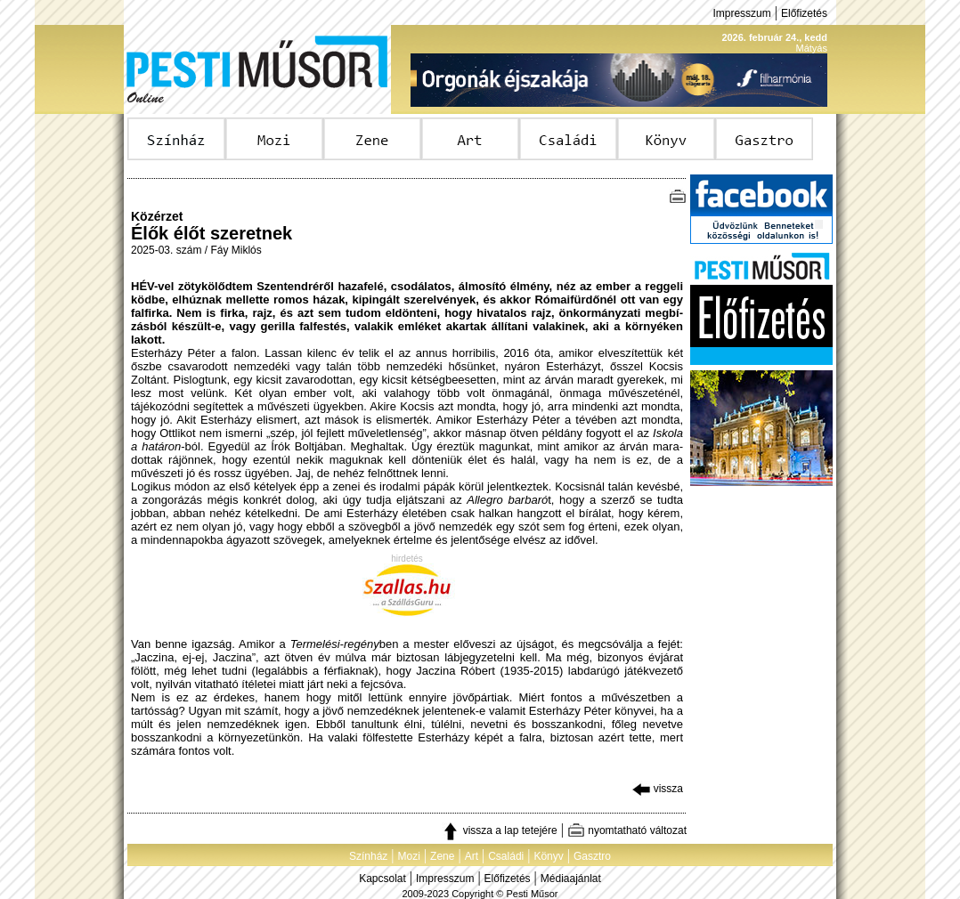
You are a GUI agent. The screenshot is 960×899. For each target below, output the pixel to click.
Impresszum (741, 13)
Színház (368, 856)
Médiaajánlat (571, 878)
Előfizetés (804, 13)
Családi (506, 856)
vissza (657, 788)
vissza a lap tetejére (499, 830)
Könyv (548, 856)
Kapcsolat (382, 878)
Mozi (409, 856)
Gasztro (592, 856)
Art (471, 856)
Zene (442, 856)
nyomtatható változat (627, 830)
